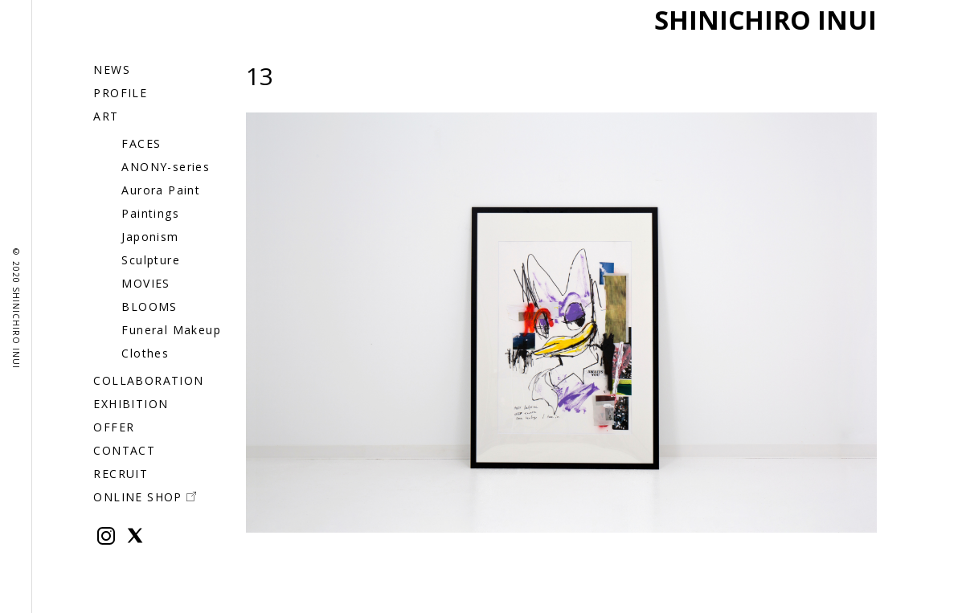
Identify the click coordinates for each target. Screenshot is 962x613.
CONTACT (124, 450)
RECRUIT (120, 473)
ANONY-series (165, 166)
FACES (141, 143)
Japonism (149, 236)
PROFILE (120, 92)
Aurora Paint (160, 190)
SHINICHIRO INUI (765, 19)
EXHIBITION (130, 403)
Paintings (150, 213)
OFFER (113, 427)
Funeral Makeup (171, 329)
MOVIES (145, 283)
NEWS (111, 69)
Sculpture (150, 260)
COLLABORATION (148, 380)
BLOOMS (149, 306)
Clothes (145, 353)
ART (105, 116)
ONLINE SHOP (144, 497)
